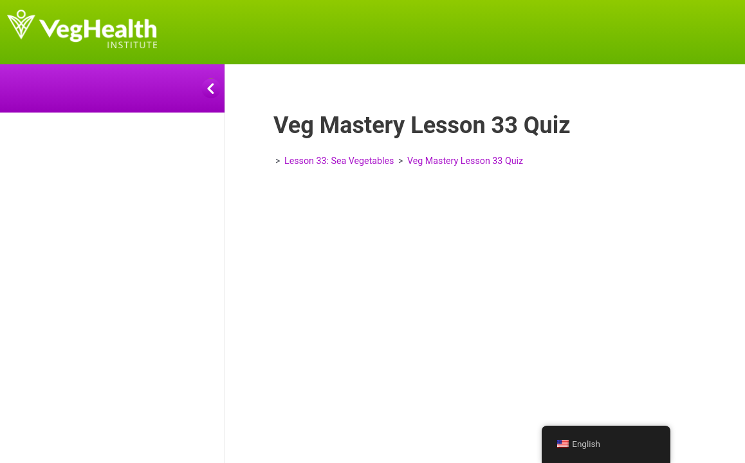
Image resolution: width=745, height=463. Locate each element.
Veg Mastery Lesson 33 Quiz (465, 161)
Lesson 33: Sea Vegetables (339, 161)
